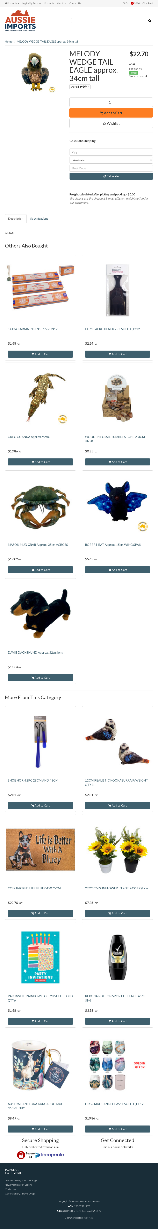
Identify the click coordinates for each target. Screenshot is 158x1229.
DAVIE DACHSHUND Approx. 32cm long (35, 652)
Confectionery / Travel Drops (20, 1193)
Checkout (147, 3)
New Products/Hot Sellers (18, 1184)
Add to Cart (111, 113)
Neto (91, 1217)
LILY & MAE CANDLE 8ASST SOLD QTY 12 (114, 1104)
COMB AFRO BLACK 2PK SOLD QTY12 (112, 329)
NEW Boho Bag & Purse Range (21, 1180)
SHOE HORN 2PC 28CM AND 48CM (33, 780)
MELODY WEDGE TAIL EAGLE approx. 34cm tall (47, 41)
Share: (80, 86)
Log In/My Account (32, 3)
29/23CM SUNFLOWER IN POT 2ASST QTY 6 (116, 888)
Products (12, 3)
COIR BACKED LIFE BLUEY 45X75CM (34, 888)
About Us (61, 3)
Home (9, 41)
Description (15, 218)
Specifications (39, 218)
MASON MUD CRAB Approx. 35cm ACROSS (38, 544)
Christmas (10, 1189)
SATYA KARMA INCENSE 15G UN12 (33, 329)
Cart (131, 3)
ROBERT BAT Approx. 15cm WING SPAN (113, 544)
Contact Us (75, 3)
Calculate (111, 176)
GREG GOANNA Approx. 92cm (29, 437)
